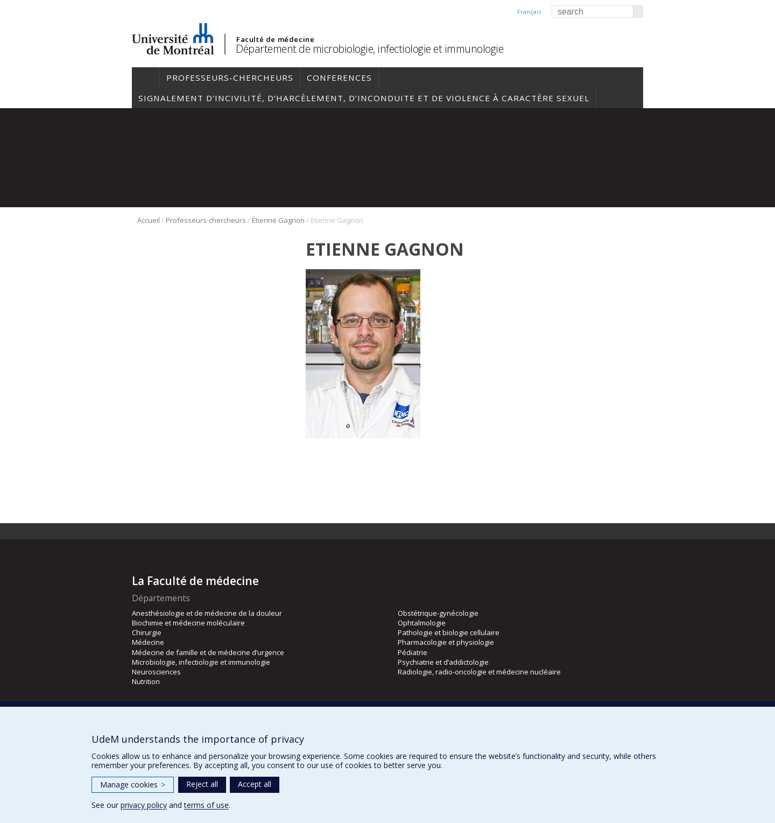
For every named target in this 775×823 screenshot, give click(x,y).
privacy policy (144, 805)
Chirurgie (146, 632)
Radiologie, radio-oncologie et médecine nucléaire (479, 672)
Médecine (148, 642)
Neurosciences (156, 672)
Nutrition (146, 681)
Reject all (202, 784)
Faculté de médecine (275, 39)
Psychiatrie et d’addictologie (443, 662)
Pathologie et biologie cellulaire (448, 632)
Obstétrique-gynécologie (438, 613)
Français (529, 12)
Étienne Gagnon (278, 220)
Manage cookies (132, 784)
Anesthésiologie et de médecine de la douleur (207, 613)
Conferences (339, 77)
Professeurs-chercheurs (229, 77)
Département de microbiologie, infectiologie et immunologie (369, 48)
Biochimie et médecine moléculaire (188, 623)
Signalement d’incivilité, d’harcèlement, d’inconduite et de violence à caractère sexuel (363, 98)
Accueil (145, 77)
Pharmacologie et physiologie (446, 642)
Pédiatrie (412, 652)
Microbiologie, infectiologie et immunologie (201, 662)
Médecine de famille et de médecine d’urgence (208, 652)
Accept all (254, 784)
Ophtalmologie (422, 623)
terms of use (206, 805)
